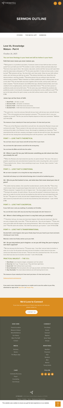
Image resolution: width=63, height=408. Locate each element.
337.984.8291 (19, 396)
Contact (16, 341)
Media (16, 346)
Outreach (47, 333)
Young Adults (47, 365)
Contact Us (31, 312)
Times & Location (16, 327)
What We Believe (16, 333)
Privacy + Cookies (22, 399)
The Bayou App (31, 35)
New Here (15, 324)
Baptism (47, 335)
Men (47, 360)
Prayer (16, 376)
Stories (20, 35)
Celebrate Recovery (15, 374)
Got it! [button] (58, 404)
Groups (47, 341)
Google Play (29, 287)
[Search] (55, 3)
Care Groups (15, 382)
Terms (29, 399)
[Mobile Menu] (59, 3)
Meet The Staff (16, 338)
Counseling (15, 379)
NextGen (47, 349)
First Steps (47, 327)
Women (47, 362)
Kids (47, 355)
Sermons (42, 35)
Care (16, 370)
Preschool (47, 352)
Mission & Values (16, 330)
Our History (16, 335)
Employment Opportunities (38, 399)
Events (47, 330)
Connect (47, 324)
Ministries (47, 346)
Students (47, 357)
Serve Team (47, 338)
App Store (21, 287)
